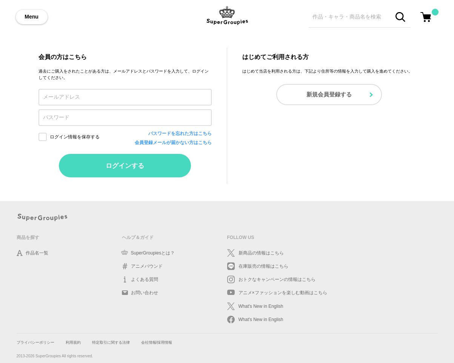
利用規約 (73, 342)
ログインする (125, 165)
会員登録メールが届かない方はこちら (173, 142)
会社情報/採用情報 (156, 342)
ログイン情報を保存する (75, 137)
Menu (31, 17)
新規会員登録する (329, 94)
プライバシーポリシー (35, 342)
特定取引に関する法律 (111, 342)
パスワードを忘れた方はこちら (180, 133)
